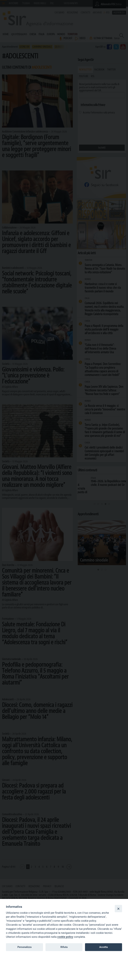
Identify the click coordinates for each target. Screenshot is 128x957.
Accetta (103, 947)
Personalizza (24, 947)
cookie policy (65, 936)
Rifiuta (63, 947)
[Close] (118, 908)
